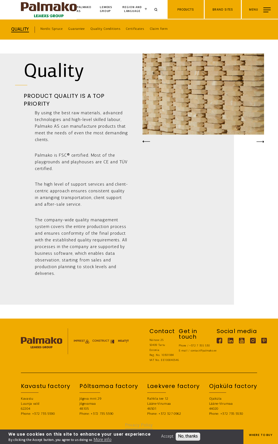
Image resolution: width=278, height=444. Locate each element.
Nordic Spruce (51, 29)
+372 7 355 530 (199, 345)
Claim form (159, 29)
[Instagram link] (253, 340)
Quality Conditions (105, 29)
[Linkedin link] (230, 340)
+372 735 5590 (43, 414)
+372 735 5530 (231, 414)
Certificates (135, 29)
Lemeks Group (106, 9)
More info (103, 440)
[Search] (157, 10)
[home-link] (49, 10)
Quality (20, 29)
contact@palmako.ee (204, 350)
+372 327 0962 (169, 414)
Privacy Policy (139, 425)
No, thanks (188, 436)
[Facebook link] (219, 340)
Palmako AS (84, 9)
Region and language (132, 9)
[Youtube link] (242, 340)
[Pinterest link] (264, 340)
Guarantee (76, 29)
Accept (167, 436)
